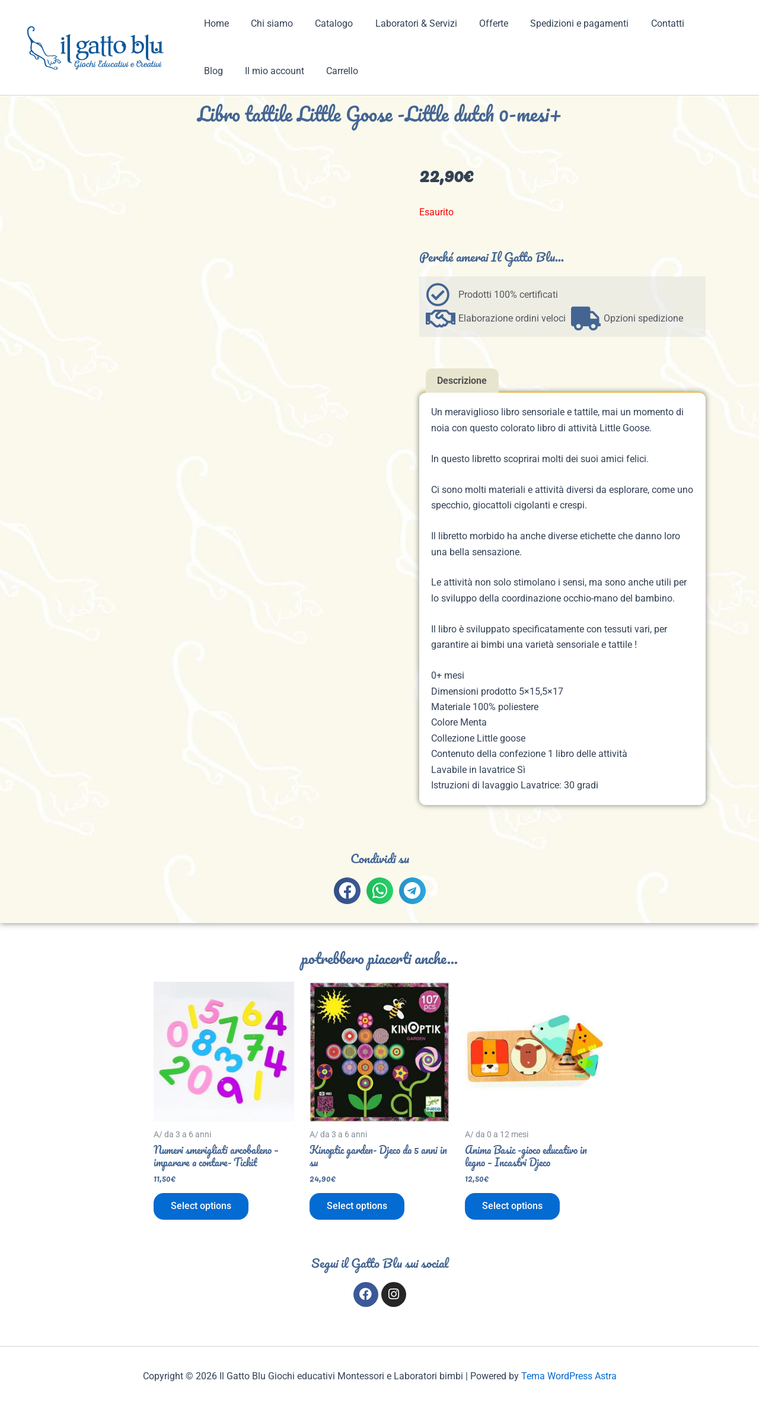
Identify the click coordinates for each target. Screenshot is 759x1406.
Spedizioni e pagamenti (562, 23)
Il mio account (231, 71)
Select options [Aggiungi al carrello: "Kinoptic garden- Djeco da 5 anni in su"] (357, 1207)
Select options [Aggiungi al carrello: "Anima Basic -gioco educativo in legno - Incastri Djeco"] (513, 1207)
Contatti (647, 23)
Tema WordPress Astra (569, 1376)
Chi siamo (267, 23)
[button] (347, 890)
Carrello (296, 71)
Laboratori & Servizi (405, 23)
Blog (692, 23)
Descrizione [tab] (462, 380)
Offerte (479, 23)
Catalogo (326, 23)
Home (214, 23)
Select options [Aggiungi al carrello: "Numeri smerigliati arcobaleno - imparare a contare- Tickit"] (201, 1207)
